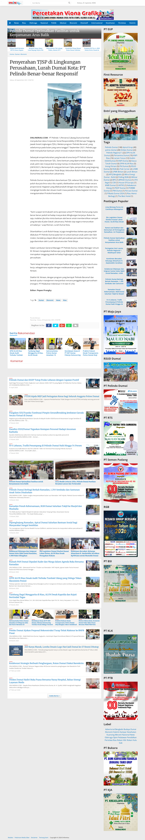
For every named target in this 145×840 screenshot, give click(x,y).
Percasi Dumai (131, 190)
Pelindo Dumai (111, 147)
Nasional (44, 23)
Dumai (41, 300)
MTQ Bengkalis (115, 174)
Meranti (118, 734)
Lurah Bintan (131, 171)
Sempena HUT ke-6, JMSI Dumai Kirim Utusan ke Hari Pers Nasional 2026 (92, 50)
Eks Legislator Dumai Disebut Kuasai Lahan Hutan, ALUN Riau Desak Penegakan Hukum (54, 553)
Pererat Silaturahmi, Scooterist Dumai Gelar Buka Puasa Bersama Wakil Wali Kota (89, 623)
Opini (115, 737)
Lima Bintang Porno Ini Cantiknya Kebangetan (114, 208)
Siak (120, 743)
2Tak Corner (124, 169)
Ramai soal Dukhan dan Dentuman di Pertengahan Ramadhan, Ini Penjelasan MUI (114, 231)
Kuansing (111, 734)
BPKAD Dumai (125, 180)
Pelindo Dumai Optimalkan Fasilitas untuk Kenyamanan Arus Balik (45, 33)
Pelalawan (122, 737)
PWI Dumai (117, 190)
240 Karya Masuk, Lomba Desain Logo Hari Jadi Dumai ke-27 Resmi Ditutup (61, 647)
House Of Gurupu (126, 182)
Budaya (127, 729)
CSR (114, 182)
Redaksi (10, 837)
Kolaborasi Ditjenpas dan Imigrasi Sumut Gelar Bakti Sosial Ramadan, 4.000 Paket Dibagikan (23, 553)
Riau (24, 23)
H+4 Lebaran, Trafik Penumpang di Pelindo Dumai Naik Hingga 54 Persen (45, 445)
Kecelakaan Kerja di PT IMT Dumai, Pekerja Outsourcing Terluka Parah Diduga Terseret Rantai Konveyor (42, 623)
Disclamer (34, 837)
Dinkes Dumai (127, 150)
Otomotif (84, 23)
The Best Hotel (124, 196)
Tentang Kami (43, 837)
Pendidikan (132, 737)
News (16, 23)
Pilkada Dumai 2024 (115, 193)
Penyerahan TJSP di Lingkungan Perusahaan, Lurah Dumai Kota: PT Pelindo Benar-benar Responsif (48, 68)
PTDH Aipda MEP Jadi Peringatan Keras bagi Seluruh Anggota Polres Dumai (61, 396)
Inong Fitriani (110, 166)
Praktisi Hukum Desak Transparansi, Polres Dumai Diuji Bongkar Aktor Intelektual (66, 623)
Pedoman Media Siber (22, 837)
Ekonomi (73, 23)
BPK (114, 180)
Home (12, 54)
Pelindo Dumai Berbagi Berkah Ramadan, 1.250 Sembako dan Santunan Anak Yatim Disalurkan (114, 282)
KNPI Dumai (123, 161)
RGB (114, 169)
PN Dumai (124, 166)
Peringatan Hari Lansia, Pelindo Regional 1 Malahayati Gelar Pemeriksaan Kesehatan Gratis (114, 252)
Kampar (123, 732)
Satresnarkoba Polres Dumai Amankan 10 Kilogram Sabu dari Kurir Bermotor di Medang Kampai (18, 623)
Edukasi (63, 23)
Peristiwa (122, 23)
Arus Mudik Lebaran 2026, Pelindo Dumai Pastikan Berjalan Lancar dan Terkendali (75, 483)
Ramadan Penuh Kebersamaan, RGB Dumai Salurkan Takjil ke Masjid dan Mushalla (114, 292)
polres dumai (111, 150)
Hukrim (132, 23)
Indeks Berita (53, 696)
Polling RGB (123, 177)
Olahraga (33, 23)
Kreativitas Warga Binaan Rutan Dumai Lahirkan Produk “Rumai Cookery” (73, 50)
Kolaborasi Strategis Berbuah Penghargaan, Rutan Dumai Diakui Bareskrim (46, 663)
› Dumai (16, 54)
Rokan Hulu (132, 740)
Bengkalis (119, 729)
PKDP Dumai (120, 188)
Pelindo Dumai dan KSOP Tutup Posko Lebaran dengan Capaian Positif (44, 380)
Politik (53, 23)
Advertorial (110, 729)
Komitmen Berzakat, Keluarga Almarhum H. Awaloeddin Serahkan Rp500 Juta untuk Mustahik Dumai (85, 553)
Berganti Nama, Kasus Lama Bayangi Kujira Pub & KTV (35, 50)
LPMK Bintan (118, 171)
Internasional (96, 23)
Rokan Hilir (121, 740)
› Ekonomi (23, 54)
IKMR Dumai (110, 185)
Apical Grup (128, 147)
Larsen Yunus (120, 158)
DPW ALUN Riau (126, 163)
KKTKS (121, 185)
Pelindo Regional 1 (114, 152)
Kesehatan (110, 23)
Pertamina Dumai (121, 155)
